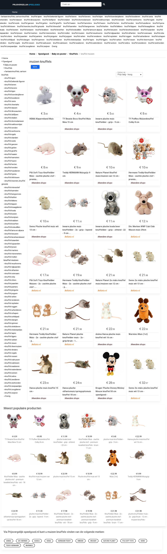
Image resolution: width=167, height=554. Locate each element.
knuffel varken (115, 40)
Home (14, 12)
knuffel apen (36, 17)
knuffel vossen (28, 43)
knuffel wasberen (77, 43)
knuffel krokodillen (73, 30)
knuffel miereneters (48, 33)
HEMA (49, 541)
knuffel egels (149, 20)
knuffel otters (6, 36)
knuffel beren (71, 17)
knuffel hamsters (85, 23)
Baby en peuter (11, 65)
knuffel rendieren (94, 36)
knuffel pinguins (50, 36)
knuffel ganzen (28, 23)
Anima (8, 541)
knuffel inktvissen (8, 26)
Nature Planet (109, 541)
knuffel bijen (98, 17)
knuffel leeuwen (110, 30)
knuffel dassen (16, 20)
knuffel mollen (64, 33)
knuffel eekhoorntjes (101, 20)
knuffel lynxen (16, 33)
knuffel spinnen (38, 40)
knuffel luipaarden (12, 244)
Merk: (35, 67)
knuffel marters (31, 33)
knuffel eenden (118, 20)
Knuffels (9, 68)
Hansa (37, 541)
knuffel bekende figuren (53, 17)
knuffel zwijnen (43, 46)
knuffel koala (10, 211)
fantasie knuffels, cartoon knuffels (15, 17)
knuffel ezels (14, 23)
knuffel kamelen (69, 26)
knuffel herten (113, 23)
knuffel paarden (20, 36)
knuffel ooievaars (145, 33)
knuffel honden (128, 23)
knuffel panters (36, 36)
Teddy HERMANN (12, 545)
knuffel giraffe (55, 23)
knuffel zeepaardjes (9, 46)
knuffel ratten (79, 36)
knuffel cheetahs (11, 105)
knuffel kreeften (57, 30)
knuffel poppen (66, 36)
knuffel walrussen (44, 43)
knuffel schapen (158, 36)
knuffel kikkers (116, 26)
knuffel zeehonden (156, 43)
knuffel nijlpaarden (112, 33)
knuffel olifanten (128, 33)
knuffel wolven (110, 43)
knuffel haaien (69, 23)
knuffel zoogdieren (27, 46)
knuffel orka (159, 33)
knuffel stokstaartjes (72, 40)
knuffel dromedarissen (81, 20)
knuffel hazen (99, 23)
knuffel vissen (129, 40)
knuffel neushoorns (94, 33)
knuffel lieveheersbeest (129, 30)
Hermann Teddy (64, 541)
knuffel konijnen (27, 30)
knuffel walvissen (60, 43)
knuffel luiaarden (148, 30)
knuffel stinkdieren (54, 40)
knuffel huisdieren (143, 23)
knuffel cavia (147, 17)
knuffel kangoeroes (86, 26)
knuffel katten (102, 26)
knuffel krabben (42, 30)
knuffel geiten (41, 23)
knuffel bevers (84, 17)
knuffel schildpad (8, 40)
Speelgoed (8, 61)
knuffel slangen (23, 40)
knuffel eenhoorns (134, 20)
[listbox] (129, 74)
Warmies (29, 545)
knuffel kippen (130, 26)
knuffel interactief (53, 26)
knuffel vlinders (11, 350)
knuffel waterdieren (94, 43)
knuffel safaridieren (141, 36)
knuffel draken (64, 20)
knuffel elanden (11, 138)
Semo (143, 541)
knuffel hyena (158, 23)
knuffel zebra (124, 43)
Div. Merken (22, 541)
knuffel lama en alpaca (93, 30)
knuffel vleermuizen (145, 40)
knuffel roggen (125, 36)
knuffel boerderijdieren (114, 17)
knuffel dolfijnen (49, 20)
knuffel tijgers (101, 40)
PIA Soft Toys (128, 541)
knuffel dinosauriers (32, 20)
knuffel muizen (78, 33)
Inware (80, 541)
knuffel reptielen (110, 36)
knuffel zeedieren (139, 43)
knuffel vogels (14, 43)
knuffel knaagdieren (147, 26)
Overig (54, 46)
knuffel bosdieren (133, 17)
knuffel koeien (12, 30)
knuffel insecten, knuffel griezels (31, 26)
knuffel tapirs (88, 40)
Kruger (93, 541)
